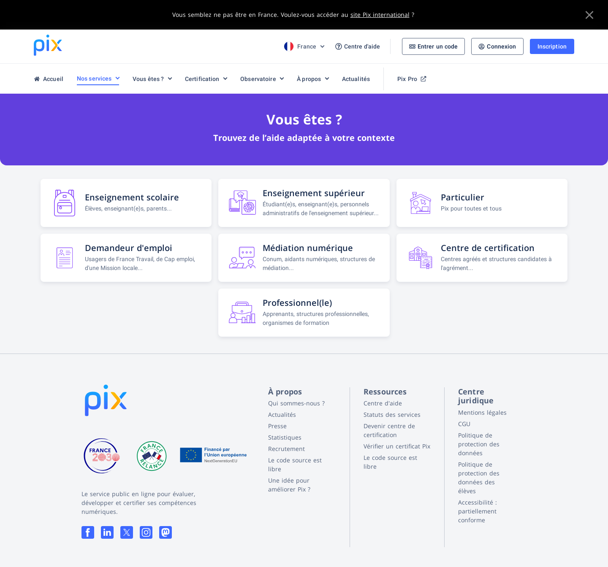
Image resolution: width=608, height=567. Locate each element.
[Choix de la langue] (303, 46)
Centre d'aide (357, 46)
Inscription (552, 46)
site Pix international (380, 15)
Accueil (48, 79)
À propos (309, 79)
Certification (202, 79)
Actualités (356, 79)
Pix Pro (411, 79)
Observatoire (258, 79)
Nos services (94, 78)
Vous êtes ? (148, 79)
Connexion (497, 46)
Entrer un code (433, 46)
